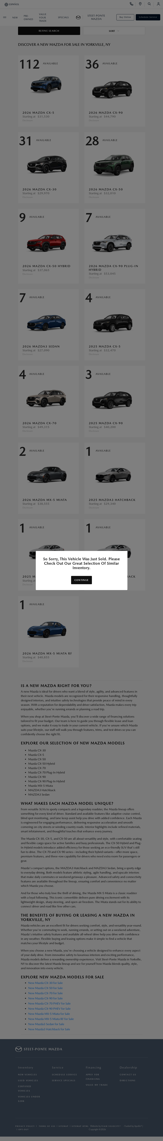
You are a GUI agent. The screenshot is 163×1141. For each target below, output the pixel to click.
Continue (81, 580)
